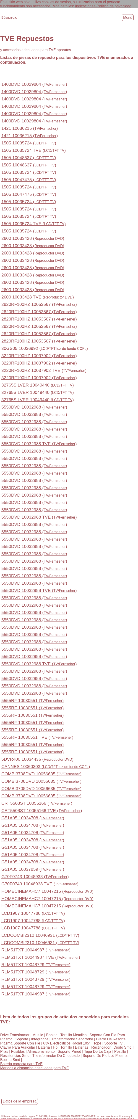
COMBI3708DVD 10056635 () (41, 773)
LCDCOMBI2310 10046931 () (40, 935)
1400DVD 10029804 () (34, 84)
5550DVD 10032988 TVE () (39, 443)
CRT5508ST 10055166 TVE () (41, 810)
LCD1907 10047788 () (33, 913)
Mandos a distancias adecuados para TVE (34, 1068)
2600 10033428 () (32, 238)
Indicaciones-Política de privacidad (103, 6)
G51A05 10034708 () (32, 817)
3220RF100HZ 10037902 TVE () (43, 370)
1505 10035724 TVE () (33, 150)
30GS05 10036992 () (44, 348)
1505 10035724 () (28, 143)
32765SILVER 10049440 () (37, 385)
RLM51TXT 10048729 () (35, 964)
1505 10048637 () (28, 157)
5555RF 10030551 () (32, 700)
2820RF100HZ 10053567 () (39, 304)
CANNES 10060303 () (45, 766)
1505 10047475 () (28, 179)
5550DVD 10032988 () (34, 407)
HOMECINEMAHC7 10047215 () (47, 891)
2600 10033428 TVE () (37, 297)
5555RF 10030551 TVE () (37, 737)
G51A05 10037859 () (32, 869)
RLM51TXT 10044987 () (35, 950)
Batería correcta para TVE (21, 1064)
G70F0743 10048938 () (35, 876)
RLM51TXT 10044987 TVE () (40, 957)
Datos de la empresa (19, 1101)
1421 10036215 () (29, 128)
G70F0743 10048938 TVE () (39, 883)
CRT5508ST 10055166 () (36, 803)
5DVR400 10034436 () (37, 759)
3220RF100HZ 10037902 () (39, 355)
